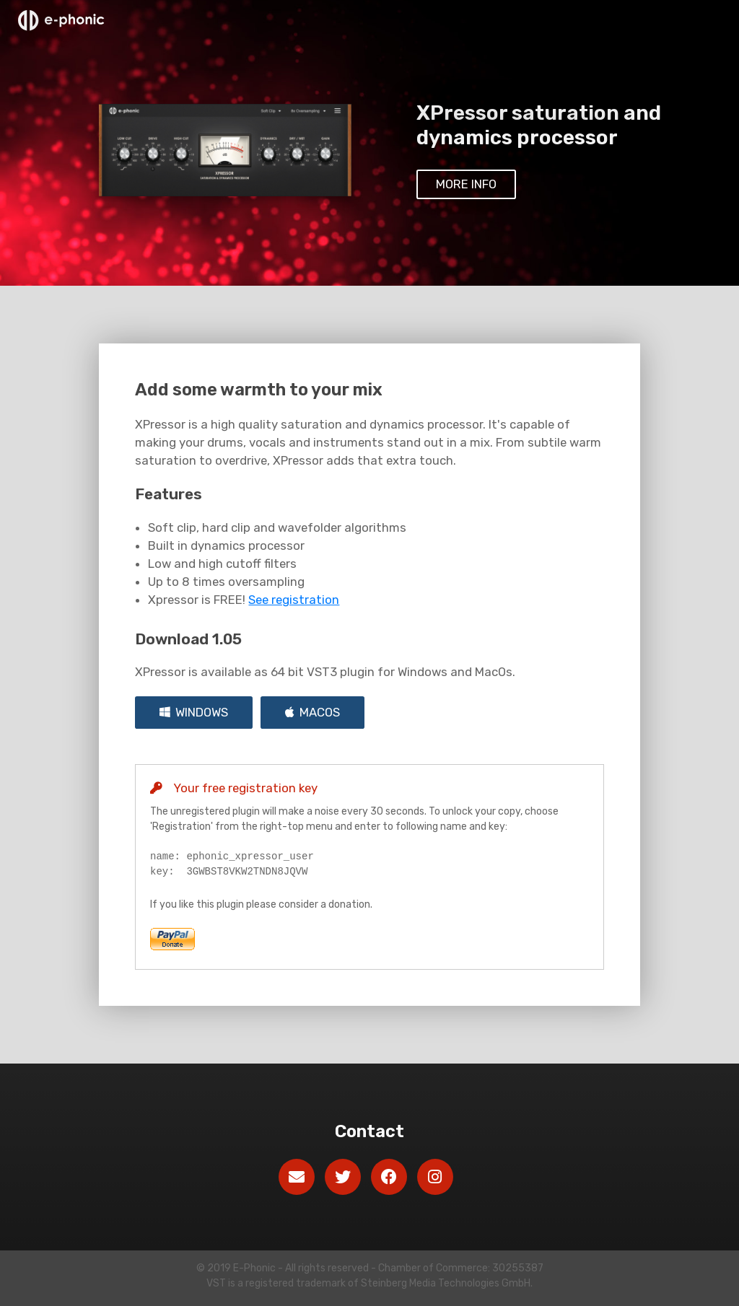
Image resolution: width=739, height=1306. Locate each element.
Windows (193, 712)
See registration (293, 599)
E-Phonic (43, 19)
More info (466, 184)
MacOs (312, 712)
